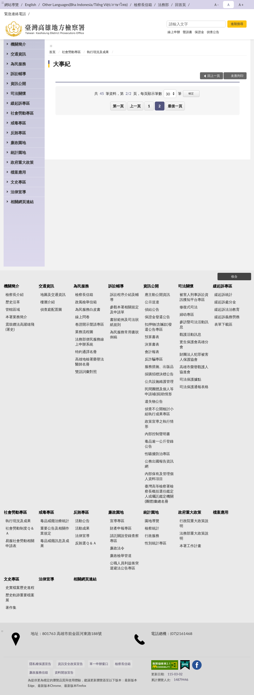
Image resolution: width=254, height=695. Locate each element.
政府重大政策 (22, 162)
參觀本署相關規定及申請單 (124, 309)
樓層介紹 (47, 302)
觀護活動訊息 (190, 334)
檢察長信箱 (143, 4)
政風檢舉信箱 (86, 302)
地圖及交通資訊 (53, 294)
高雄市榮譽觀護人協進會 (194, 369)
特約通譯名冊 (86, 351)
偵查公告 (213, 32)
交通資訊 (18, 54)
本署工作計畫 (190, 545)
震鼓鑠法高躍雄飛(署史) (20, 326)
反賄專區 (18, 132)
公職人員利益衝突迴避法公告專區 (124, 565)
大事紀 (61, 63)
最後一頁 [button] (175, 106)
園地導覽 (152, 520)
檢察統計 (152, 528)
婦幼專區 (187, 314)
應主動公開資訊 (157, 294)
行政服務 (152, 535)
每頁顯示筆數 (151, 93)
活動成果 (82, 528)
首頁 (52, 52)
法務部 (163, 4)
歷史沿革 (13, 302)
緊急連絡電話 (15, 14)
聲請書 (187, 32)
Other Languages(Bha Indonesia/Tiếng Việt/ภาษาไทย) (85, 4)
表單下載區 (223, 324)
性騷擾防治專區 (157, 453)
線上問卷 (82, 317)
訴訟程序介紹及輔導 (124, 297)
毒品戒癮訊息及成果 (54, 543)
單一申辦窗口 (99, 664)
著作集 (11, 607)
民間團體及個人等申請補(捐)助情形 (159, 391)
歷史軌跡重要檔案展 (20, 597)
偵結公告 (152, 309)
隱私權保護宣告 (40, 664)
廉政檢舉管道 (121, 555)
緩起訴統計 (223, 294)
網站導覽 (11, 4)
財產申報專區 (121, 528)
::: (2, 2)
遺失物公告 (154, 401)
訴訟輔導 (18, 73)
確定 (191, 93)
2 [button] (159, 106)
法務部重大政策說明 (194, 535)
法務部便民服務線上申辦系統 (89, 341)
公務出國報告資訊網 (159, 463)
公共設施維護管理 (159, 381)
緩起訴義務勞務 (227, 317)
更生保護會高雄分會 (194, 344)
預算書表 (152, 337)
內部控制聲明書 (157, 434)
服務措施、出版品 (159, 366)
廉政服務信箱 (38, 672)
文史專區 (18, 182)
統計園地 (18, 152)
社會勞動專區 (22, 113)
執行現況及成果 (98, 52)
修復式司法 (189, 307)
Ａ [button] (228, 4)
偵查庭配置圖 (51, 309)
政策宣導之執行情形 (159, 423)
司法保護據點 (190, 379)
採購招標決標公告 (159, 374)
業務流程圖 (84, 331)
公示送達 (152, 302)
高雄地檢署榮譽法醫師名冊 (89, 361)
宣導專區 (117, 520)
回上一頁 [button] (213, 76)
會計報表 (152, 351)
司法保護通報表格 (194, 386)
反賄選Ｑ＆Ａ (86, 543)
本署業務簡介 (16, 317)
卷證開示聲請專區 (89, 324)
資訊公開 (18, 83)
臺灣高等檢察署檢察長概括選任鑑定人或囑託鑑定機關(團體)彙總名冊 (159, 493)
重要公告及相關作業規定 (54, 530)
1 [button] (149, 106)
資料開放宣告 (64, 672)
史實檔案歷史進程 (20, 587)
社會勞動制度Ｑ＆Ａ (20, 530)
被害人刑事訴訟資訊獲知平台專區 (194, 297)
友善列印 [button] (237, 76)
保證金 (199, 32)
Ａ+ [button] (241, 4)
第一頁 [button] (118, 106)
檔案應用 (18, 172)
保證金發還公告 (157, 317)
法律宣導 (18, 191)
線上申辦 (174, 32)
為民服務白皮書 (87, 309)
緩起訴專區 (20, 103)
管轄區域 (13, 309)
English (30, 4)
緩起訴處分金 (225, 302)
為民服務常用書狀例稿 (124, 334)
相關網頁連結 (22, 201)
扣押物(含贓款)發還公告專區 (158, 326)
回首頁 (180, 4)
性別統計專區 (155, 543)
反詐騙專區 (154, 359)
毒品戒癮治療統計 (54, 520)
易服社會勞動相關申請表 (20, 543)
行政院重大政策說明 (194, 523)
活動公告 (82, 520)
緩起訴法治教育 (227, 309)
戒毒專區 (18, 123)
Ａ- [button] (216, 4)
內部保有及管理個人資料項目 (159, 476)
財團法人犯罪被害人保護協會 (194, 356)
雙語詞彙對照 (86, 371)
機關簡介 (18, 44)
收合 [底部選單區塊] (234, 276)
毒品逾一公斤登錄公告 (159, 443)
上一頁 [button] (135, 106)
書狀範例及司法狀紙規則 (124, 322)
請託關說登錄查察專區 (124, 538)
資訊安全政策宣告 (70, 664)
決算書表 (152, 344)
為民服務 (18, 63)
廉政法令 (117, 548)
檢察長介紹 (15, 294)
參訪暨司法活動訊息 (194, 324)
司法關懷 (18, 93)
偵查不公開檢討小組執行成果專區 (159, 411)
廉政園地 (18, 142)
